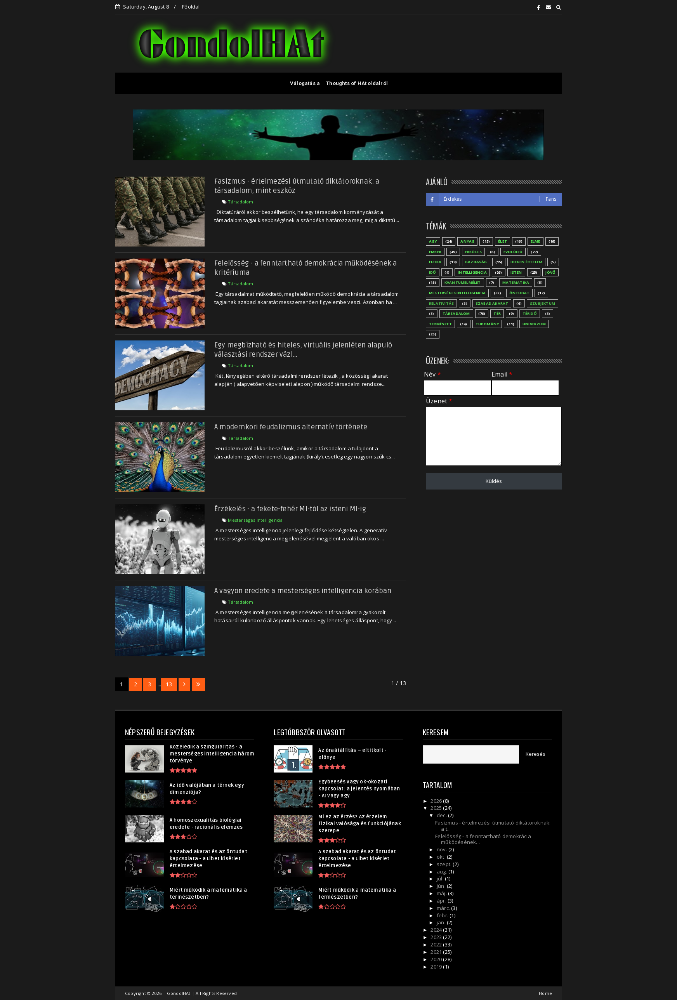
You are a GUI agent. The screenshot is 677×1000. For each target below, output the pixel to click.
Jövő (550, 272)
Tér (497, 313)
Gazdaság (476, 261)
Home (545, 993)
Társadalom (240, 202)
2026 (437, 800)
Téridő (530, 313)
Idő (432, 272)
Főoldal (191, 6)
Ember (435, 251)
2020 (437, 959)
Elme (535, 241)
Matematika (515, 282)
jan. (442, 922)
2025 (437, 807)
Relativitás (441, 303)
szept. (445, 864)
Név (432, 374)
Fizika (435, 261)
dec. (442, 815)
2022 (437, 944)
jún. (442, 885)
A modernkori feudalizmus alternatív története (290, 427)
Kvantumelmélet (462, 282)
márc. (444, 908)
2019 (437, 966)
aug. (442, 871)
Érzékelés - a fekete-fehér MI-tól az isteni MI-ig (290, 509)
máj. (442, 893)
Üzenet (439, 401)
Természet (440, 323)
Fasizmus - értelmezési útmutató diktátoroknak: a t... (492, 825)
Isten (516, 272)
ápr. (442, 900)
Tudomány (487, 323)
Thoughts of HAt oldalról (357, 83)
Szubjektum (542, 303)
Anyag (467, 241)
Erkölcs (473, 251)
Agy (433, 241)
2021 (437, 951)
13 (169, 684)
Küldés (494, 480)
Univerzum (534, 323)
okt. (442, 856)
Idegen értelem (526, 261)
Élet (502, 241)
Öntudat (519, 292)
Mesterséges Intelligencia (255, 520)
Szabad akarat (492, 303)
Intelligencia (472, 272)
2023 (437, 937)
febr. (443, 915)
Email (501, 374)
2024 (437, 929)
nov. (442, 849)
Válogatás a (305, 83)
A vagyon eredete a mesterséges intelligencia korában (302, 591)
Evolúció (513, 251)
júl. (441, 878)
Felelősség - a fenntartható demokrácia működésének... (483, 839)
